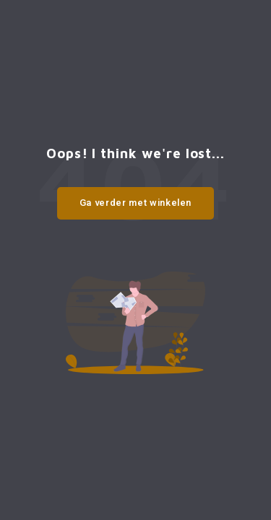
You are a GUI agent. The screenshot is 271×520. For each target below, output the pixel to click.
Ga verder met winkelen (135, 202)
